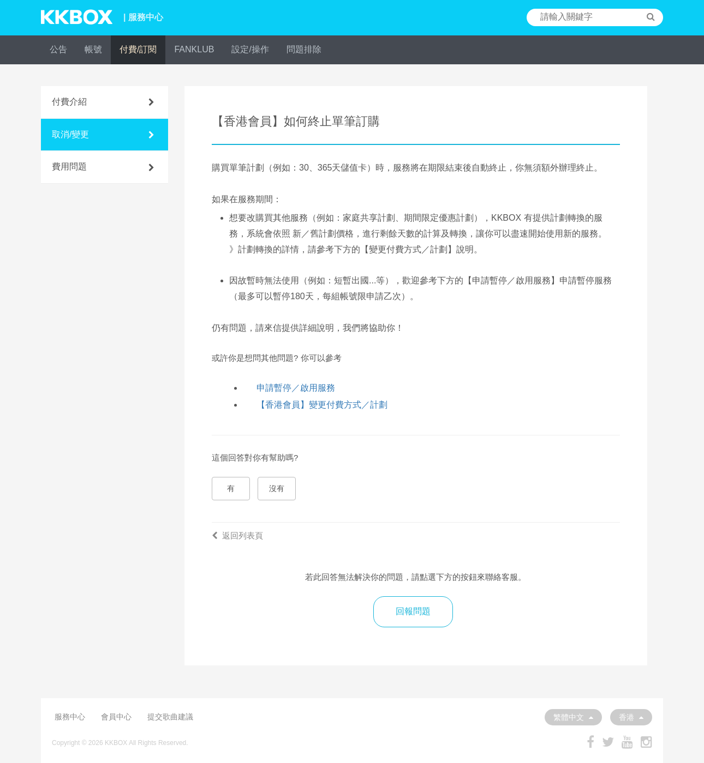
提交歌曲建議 (170, 716)
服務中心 (70, 716)
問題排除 (304, 49)
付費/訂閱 (138, 49)
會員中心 (116, 716)
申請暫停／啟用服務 (295, 387)
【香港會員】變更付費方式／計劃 (321, 404)
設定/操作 (250, 49)
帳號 (93, 49)
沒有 (276, 488)
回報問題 (413, 611)
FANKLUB (194, 49)
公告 (58, 49)
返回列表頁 (237, 535)
